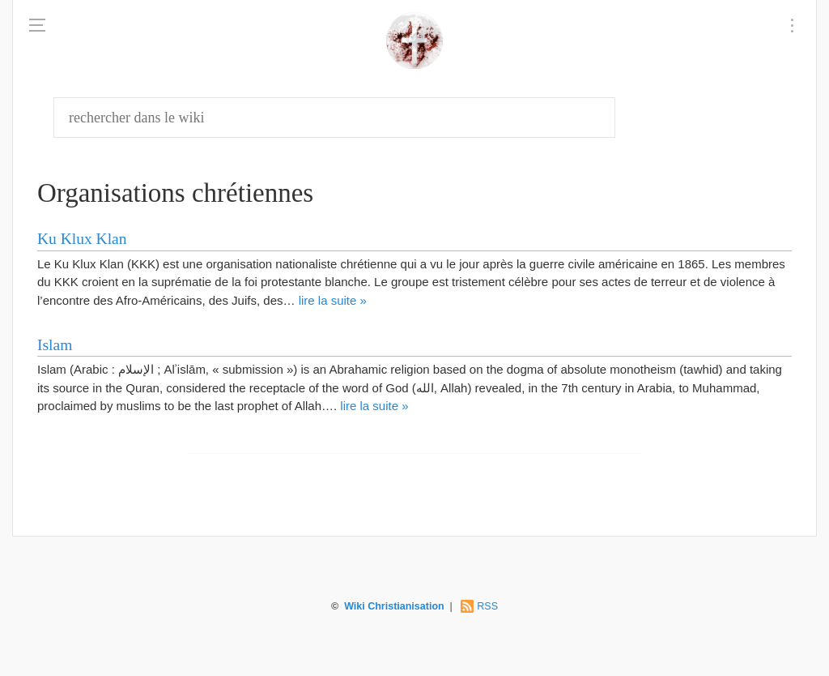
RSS (487, 606)
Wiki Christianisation (394, 606)
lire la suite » (333, 300)
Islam (54, 344)
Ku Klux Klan (82, 238)
